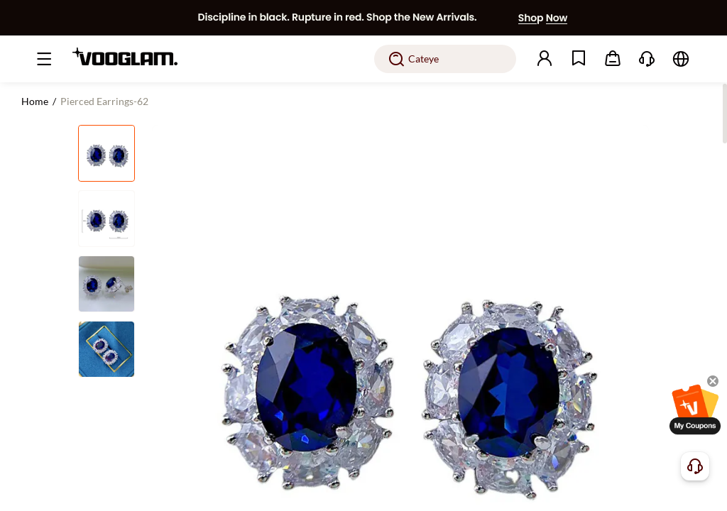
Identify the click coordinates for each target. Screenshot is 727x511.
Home (34, 101)
